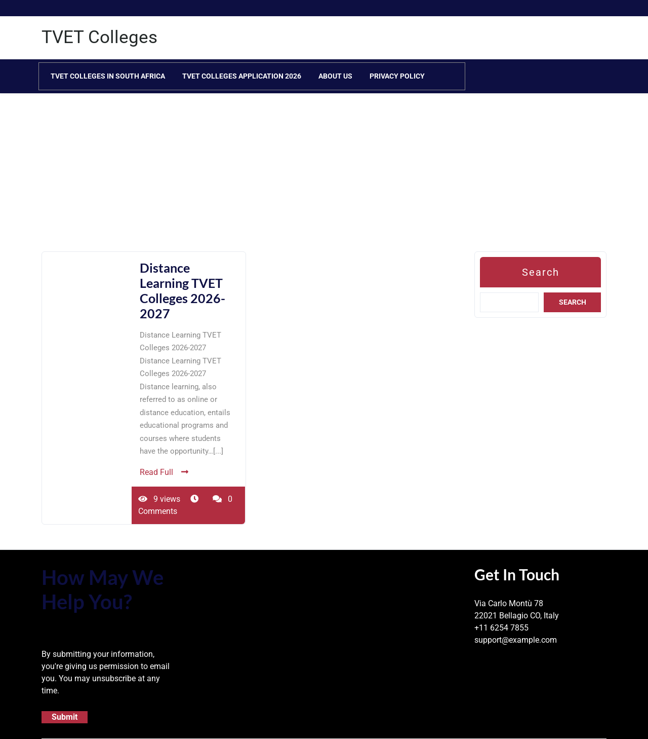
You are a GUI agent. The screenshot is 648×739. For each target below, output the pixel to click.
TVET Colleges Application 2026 (241, 76)
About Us (335, 76)
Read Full (164, 472)
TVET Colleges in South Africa (108, 76)
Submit (64, 717)
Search (540, 272)
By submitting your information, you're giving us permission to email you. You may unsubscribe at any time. (106, 672)
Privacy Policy (397, 76)
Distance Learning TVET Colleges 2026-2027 (182, 290)
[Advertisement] (304, 180)
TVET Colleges (99, 37)
